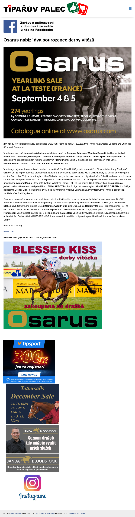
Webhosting (15, 513)
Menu (129, 8)
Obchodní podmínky (76, 513)
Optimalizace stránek (45, 513)
